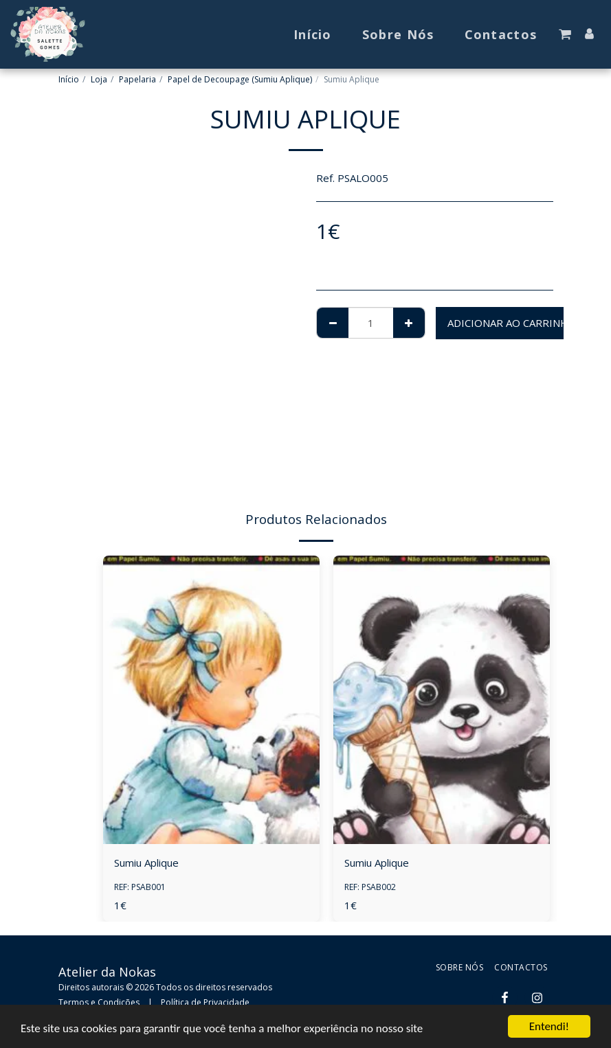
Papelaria (137, 79)
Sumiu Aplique (146, 862)
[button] (565, 34)
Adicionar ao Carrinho (512, 323)
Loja (99, 79)
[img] (211, 700)
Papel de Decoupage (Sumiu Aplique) (240, 79)
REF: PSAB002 (370, 887)
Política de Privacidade (205, 1002)
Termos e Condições (99, 1002)
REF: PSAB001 (140, 887)
